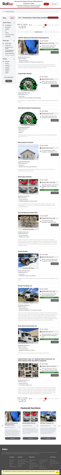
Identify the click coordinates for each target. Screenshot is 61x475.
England (7, 70)
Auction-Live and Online (9, 47)
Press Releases (32, 463)
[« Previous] (29, 25)
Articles (30, 461)
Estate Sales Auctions (10, 11)
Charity (6, 32)
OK (57, 472)
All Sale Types (8, 43)
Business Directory (43, 460)
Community (54, 4)
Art (6, 30)
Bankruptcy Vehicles (25, 177)
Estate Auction (23, 251)
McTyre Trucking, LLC (25, 286)
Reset (12, 17)
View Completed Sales (8, 77)
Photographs (42, 461)
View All (19, 466)
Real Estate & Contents (25, 142)
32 (38, 25)
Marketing (20, 465)
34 (43, 25)
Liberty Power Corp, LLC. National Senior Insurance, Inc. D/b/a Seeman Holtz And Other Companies (36, 360)
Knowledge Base (13, 466)
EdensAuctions (25, 233)
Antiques (7, 29)
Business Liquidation (10, 55)
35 (45, 25)
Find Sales (52, 460)
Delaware (7, 69)
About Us (11, 460)
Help (51, 465)
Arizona (7, 63)
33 (41, 25)
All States (7, 61)
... (54, 25)
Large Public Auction (25, 73)
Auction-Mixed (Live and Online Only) (9, 51)
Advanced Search (43, 468)
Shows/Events (42, 466)
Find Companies (53, 461)
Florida (6, 72)
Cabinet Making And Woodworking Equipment (33, 38)
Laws (40, 465)
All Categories (8, 25)
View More (13, 438)
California (7, 65)
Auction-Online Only (9, 53)
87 (58, 25)
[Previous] (29, 25)
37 (50, 25)
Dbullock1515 (25, 94)
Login (46, 4)
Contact (11, 461)
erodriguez (24, 58)
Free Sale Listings (22, 460)
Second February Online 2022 (28, 212)
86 (56, 25)
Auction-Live (8, 45)
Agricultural (8, 27)
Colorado (7, 67)
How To (41, 463)
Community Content (54, 463)
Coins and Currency (9, 34)
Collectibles (7, 36)
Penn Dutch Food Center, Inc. (27, 326)
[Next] (43, 27)
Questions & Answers (34, 466)
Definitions (31, 468)
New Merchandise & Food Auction (29, 108)
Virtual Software (21, 463)
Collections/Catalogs (33, 465)
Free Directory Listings (23, 461)
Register (11, 463)
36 (47, 25)
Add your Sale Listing (53, 17)
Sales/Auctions (32, 460)
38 (52, 25)
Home (3, 11)
